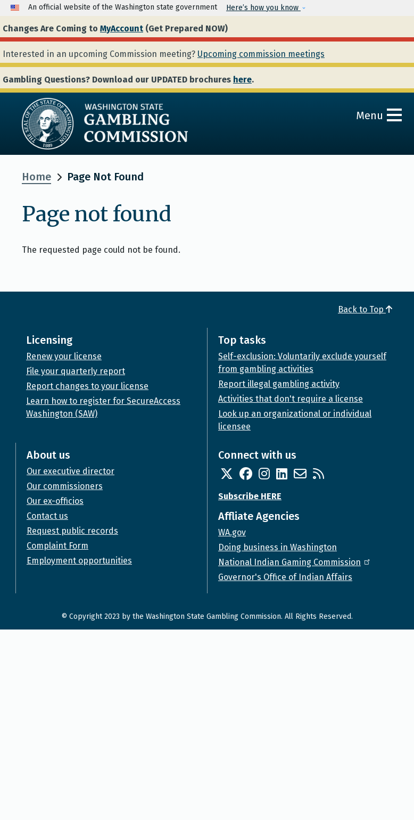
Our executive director (70, 471)
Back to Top (365, 309)
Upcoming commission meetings (261, 54)
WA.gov (232, 532)
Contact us (47, 516)
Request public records (72, 531)
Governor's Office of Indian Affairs (285, 577)
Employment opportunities (79, 561)
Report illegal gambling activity (279, 384)
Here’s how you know (263, 7)
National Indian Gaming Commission (294, 562)
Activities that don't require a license (290, 399)
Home (36, 176)
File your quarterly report (75, 371)
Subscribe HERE (249, 496)
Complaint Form (57, 546)
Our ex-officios (55, 501)
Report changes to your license (87, 386)
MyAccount (121, 28)
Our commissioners (65, 486)
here (242, 79)
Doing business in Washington (277, 547)
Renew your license (64, 356)
